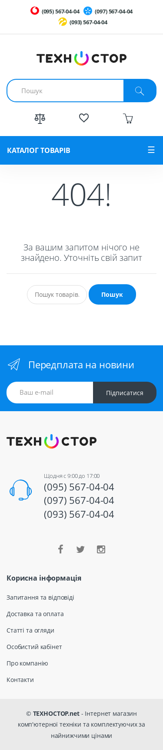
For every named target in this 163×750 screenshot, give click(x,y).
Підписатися (124, 393)
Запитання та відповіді (40, 597)
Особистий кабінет (34, 647)
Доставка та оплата (35, 614)
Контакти (20, 679)
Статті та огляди (30, 630)
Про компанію (27, 663)
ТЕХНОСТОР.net (56, 713)
